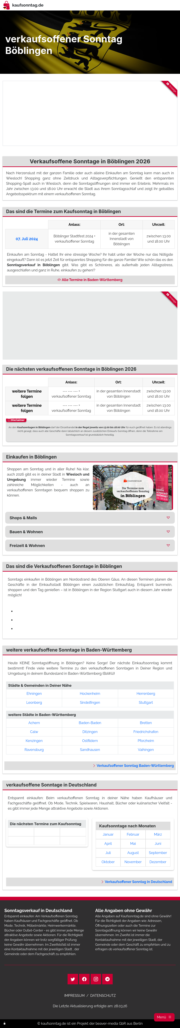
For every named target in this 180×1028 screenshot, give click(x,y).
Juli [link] (108, 853)
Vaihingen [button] (146, 750)
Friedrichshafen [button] (145, 732)
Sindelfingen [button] (90, 702)
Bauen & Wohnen (26, 531)
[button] (164, 1017)
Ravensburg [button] (34, 750)
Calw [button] (34, 732)
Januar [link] (108, 834)
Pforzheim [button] (146, 741)
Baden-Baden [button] (90, 723)
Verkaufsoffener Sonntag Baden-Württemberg (133, 766)
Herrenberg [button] (146, 694)
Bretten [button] (146, 723)
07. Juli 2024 (27, 238)
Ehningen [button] (34, 694)
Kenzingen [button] (34, 741)
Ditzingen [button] (90, 732)
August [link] (133, 853)
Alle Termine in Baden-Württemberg (90, 280)
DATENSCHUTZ (103, 996)
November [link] (133, 862)
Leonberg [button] (34, 702)
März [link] (158, 834)
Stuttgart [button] (146, 702)
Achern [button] (34, 723)
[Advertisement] (90, 113)
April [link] (108, 844)
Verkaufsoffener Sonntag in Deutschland (136, 882)
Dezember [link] (157, 862)
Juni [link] (158, 844)
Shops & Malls (23, 517)
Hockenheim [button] (90, 694)
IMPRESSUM (74, 996)
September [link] (158, 853)
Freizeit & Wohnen (27, 545)
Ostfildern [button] (90, 741)
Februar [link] (133, 834)
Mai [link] (133, 844)
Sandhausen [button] (90, 750)
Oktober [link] (108, 862)
